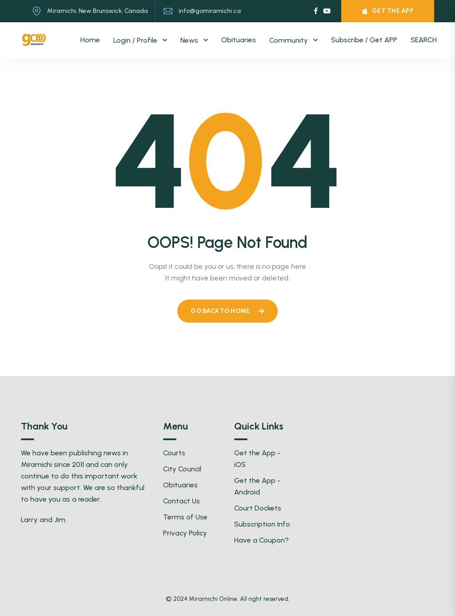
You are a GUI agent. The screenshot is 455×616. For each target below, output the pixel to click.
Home (90, 40)
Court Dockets (257, 508)
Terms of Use (185, 517)
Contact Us (181, 501)
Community (289, 40)
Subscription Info (262, 524)
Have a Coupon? (261, 540)
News (190, 40)
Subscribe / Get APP (364, 40)
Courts (174, 453)
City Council (182, 469)
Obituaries (238, 40)
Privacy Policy (185, 533)
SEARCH (424, 40)
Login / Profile (136, 40)
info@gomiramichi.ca (210, 11)
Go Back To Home (227, 311)
